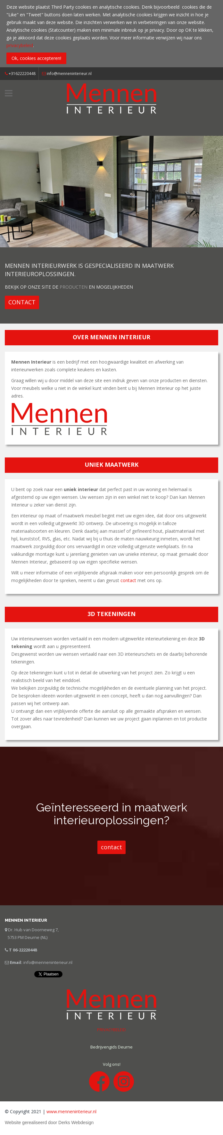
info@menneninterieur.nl (69, 73)
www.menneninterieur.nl (71, 1111)
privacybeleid (19, 45)
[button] (22, 302)
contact (128, 580)
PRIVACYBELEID (111, 1029)
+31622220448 (20, 73)
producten (73, 287)
